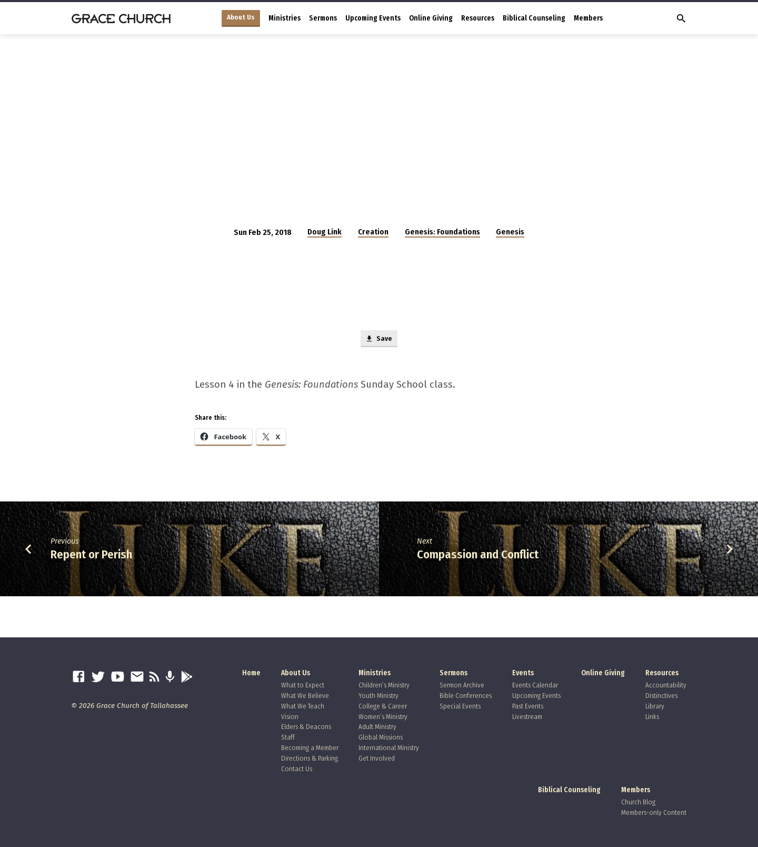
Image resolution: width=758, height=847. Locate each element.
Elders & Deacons (306, 727)
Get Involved (376, 758)
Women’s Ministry (382, 717)
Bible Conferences (466, 696)
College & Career (382, 706)
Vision (289, 717)
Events (523, 672)
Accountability (665, 685)
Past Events (527, 706)
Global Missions (380, 737)
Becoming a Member (309, 748)
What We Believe (305, 696)
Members (588, 18)
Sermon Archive (462, 685)
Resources (477, 18)
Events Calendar (535, 685)
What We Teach (302, 706)
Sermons (323, 18)
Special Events (460, 706)
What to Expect (302, 685)
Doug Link (324, 232)
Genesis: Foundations (442, 232)
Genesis (510, 232)
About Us (241, 17)
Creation (373, 232)
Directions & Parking (309, 758)
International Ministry (388, 748)
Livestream (527, 717)
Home (251, 672)
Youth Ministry (378, 696)
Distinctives (661, 696)
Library (654, 706)
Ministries (284, 18)
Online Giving (431, 18)
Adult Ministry (377, 727)
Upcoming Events (373, 18)
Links (652, 717)
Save (379, 340)
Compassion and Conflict (477, 556)
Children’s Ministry (384, 685)
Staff (288, 737)
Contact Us (296, 769)
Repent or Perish (91, 556)
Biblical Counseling (534, 18)
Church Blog (638, 802)
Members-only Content (653, 812)
